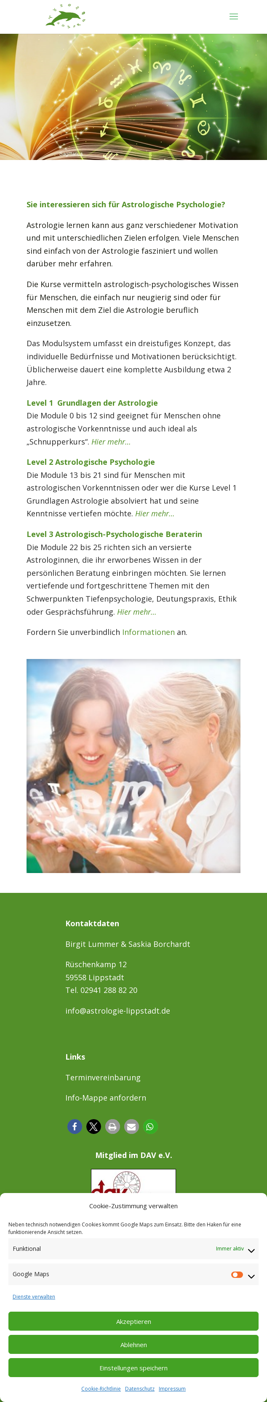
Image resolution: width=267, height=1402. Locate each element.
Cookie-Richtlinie (101, 1388)
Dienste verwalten (34, 1296)
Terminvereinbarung (103, 1077)
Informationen (148, 632)
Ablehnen (133, 1344)
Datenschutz (140, 1388)
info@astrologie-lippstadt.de (117, 1011)
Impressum (172, 1388)
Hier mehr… (111, 442)
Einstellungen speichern (133, 1368)
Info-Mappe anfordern (105, 1098)
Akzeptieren (133, 1321)
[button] (74, 1126)
